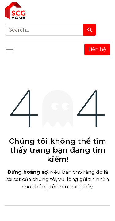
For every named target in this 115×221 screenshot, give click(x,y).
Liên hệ (97, 49)
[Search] (89, 30)
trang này (81, 187)
